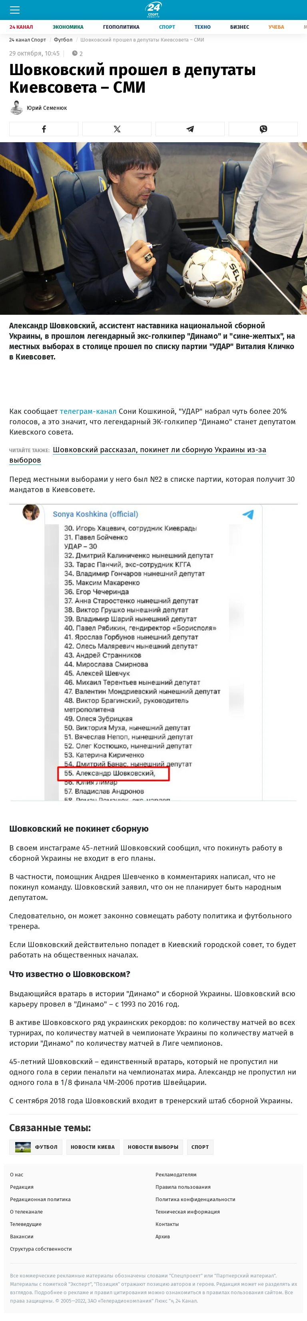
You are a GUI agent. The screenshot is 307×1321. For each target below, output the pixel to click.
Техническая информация (187, 1212)
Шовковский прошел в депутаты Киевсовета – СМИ (142, 39)
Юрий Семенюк (47, 108)
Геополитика (121, 27)
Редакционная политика (40, 1199)
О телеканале (26, 1212)
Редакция (22, 1187)
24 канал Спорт (28, 39)
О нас (16, 1175)
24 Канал (21, 27)
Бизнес (239, 27)
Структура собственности (41, 1249)
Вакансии (22, 1237)
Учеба (276, 27)
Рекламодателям (176, 1175)
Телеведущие (26, 1224)
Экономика (68, 27)
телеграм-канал (88, 411)
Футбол (64, 39)
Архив (162, 1237)
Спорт (167, 27)
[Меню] (15, 10)
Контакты (167, 1224)
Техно (203, 27)
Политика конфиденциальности (195, 1199)
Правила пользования (183, 1187)
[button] (43, 129)
